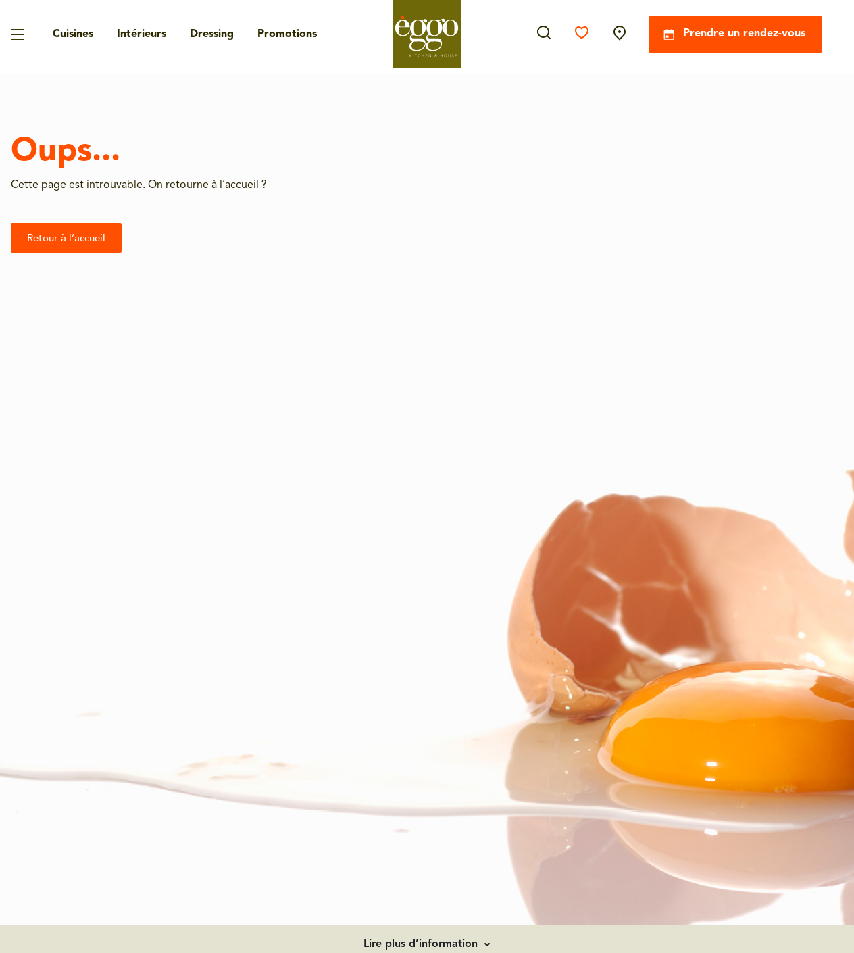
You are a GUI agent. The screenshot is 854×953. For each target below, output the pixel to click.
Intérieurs (141, 34)
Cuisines (73, 34)
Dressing (212, 34)
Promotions (287, 34)
